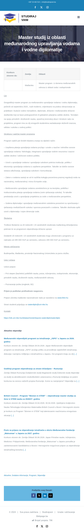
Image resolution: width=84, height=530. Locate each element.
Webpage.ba (42, 516)
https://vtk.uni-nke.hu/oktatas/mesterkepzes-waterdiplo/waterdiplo (32, 318)
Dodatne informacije (20, 475)
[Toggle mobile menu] (78, 17)
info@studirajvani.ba (49, 2)
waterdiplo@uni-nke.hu (38, 304)
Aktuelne (7, 475)
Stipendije (41, 475)
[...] (75, 354)
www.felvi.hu (62, 298)
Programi (32, 475)
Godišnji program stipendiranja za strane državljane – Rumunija (33, 369)
